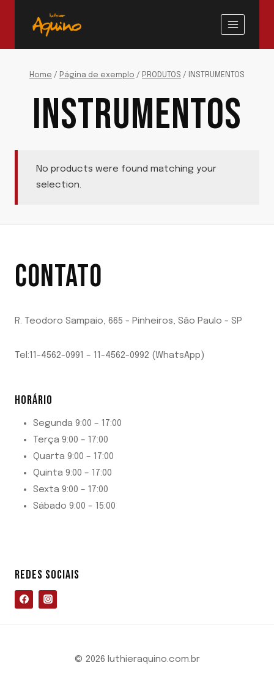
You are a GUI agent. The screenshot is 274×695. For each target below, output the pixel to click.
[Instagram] (48, 599)
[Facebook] (24, 599)
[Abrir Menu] (233, 24)
